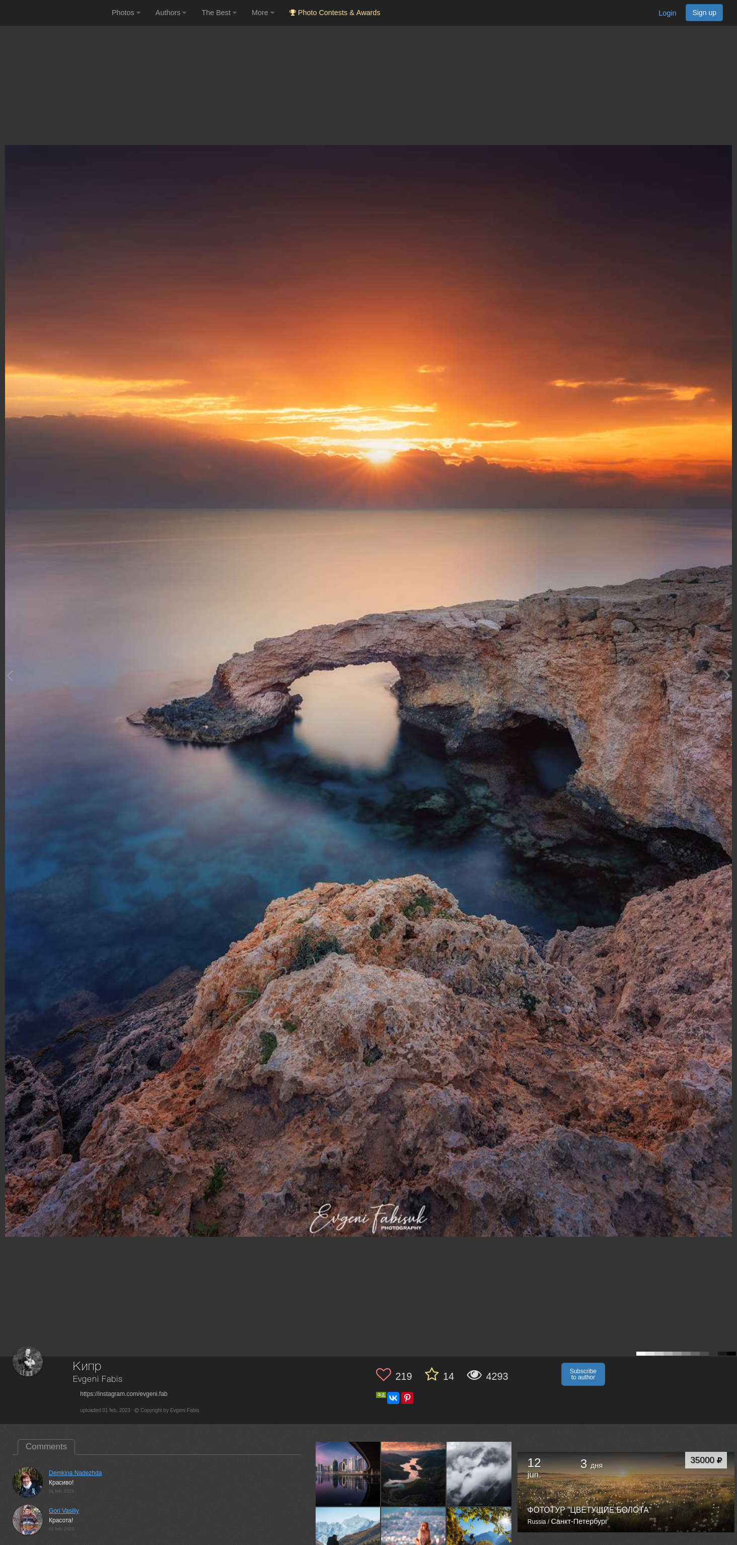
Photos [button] (126, 12)
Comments (46, 1446)
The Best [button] (219, 12)
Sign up (704, 12)
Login (667, 13)
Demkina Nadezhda (75, 1473)
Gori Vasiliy (64, 1510)
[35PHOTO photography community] (55, 13)
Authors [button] (171, 12)
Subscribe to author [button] (583, 1374)
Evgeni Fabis (97, 1379)
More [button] (263, 12)
